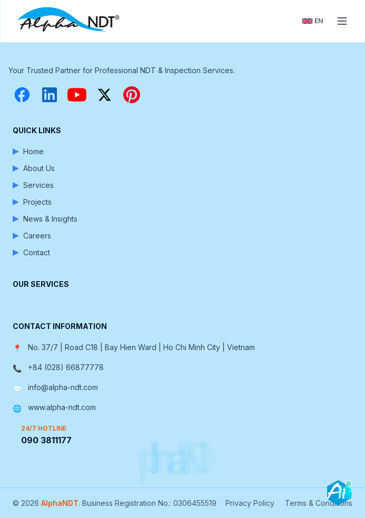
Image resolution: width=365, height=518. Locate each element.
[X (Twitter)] (104, 94)
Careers (32, 235)
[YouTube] (76, 94)
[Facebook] (22, 94)
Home (28, 151)
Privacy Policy (249, 503)
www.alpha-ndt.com (62, 407)
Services (33, 185)
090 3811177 (46, 440)
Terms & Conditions (318, 503)
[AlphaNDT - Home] (69, 21)
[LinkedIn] (49, 94)
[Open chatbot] (339, 492)
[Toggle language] (312, 21)
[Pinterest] (131, 94)
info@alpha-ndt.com (63, 387)
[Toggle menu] (341, 21)
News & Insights (45, 218)
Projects (32, 201)
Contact (31, 252)
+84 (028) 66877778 (66, 367)
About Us (34, 168)
